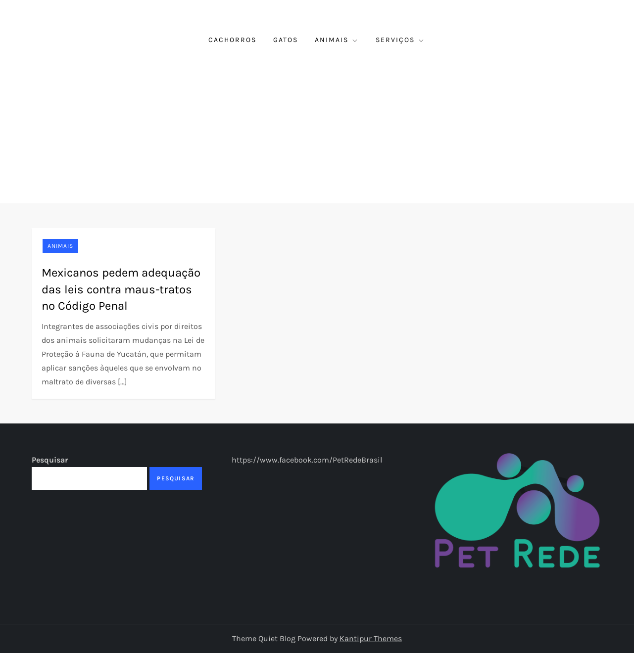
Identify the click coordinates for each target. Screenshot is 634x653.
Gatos (285, 40)
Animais (337, 40)
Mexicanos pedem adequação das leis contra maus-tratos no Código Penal (121, 289)
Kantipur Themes (371, 638)
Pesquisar (50, 460)
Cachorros (232, 40)
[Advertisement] (317, 129)
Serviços (400, 40)
